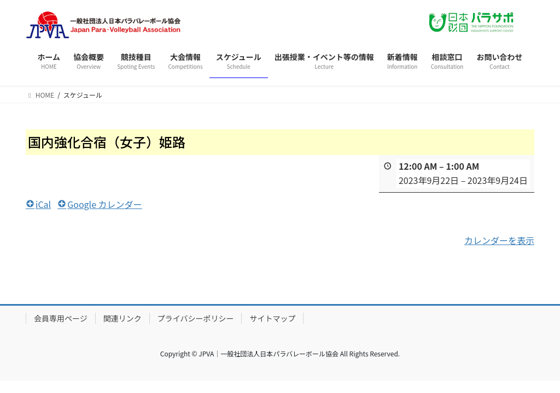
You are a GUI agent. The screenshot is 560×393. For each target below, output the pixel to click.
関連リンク (122, 318)
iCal (38, 203)
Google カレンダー (99, 203)
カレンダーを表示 (499, 239)
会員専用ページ (61, 318)
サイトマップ (272, 318)
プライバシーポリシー (196, 318)
